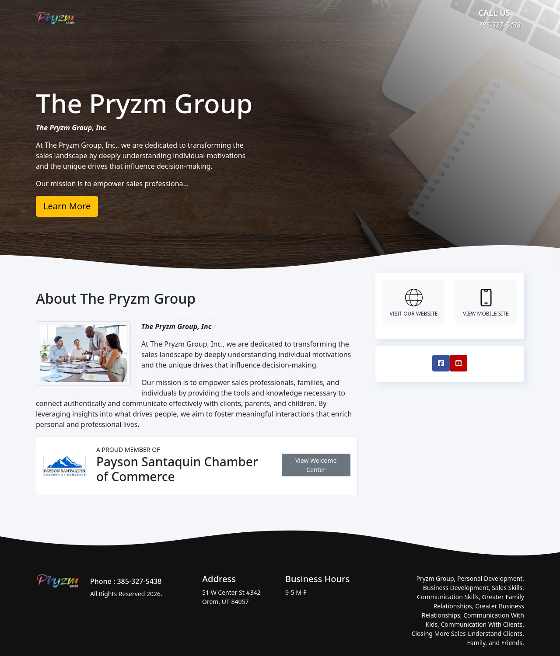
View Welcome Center (316, 465)
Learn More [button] (67, 206)
